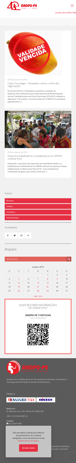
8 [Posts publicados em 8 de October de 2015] (47, 279)
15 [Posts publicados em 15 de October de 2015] (48, 283)
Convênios (10, 212)
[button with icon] (8, 235)
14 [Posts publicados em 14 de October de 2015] (38, 283)
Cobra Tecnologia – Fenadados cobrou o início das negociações (33, 85)
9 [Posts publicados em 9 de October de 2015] (57, 279)
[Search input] (36, 259)
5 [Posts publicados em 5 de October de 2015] (18, 279)
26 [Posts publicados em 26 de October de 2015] (19, 291)
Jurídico (9, 206)
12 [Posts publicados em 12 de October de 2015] (19, 283)
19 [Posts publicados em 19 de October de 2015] (19, 287)
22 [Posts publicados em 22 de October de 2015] (48, 287)
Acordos (10, 201)
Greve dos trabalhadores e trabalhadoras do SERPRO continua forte (35, 157)
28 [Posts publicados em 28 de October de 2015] (38, 291)
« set (35, 296)
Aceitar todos (28, 448)
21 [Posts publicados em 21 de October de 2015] (38, 287)
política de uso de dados (28, 441)
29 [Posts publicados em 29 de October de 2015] (48, 291)
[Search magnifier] (68, 259)
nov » (40, 296)
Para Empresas (12, 218)
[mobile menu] (72, 5)
